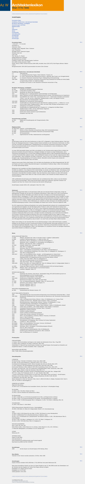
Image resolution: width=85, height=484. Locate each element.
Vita (13, 28)
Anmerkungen (15, 38)
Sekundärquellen (16, 34)
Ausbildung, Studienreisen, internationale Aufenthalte (25, 22)
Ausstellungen (15, 35)
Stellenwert (14, 29)
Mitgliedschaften (16, 26)
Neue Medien (15, 37)
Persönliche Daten (16, 20)
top (81, 42)
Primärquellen (15, 32)
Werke (13, 31)
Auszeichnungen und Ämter (18, 25)
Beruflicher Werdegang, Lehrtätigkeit (21, 23)
